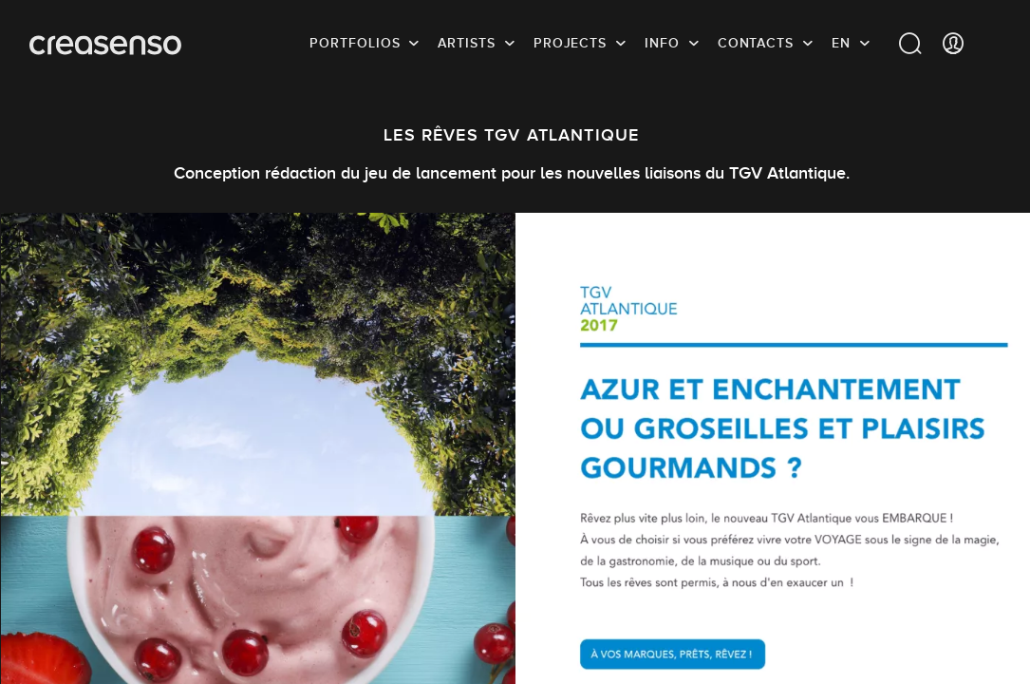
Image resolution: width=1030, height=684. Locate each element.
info (662, 42)
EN (841, 42)
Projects (570, 42)
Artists (466, 42)
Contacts (756, 42)
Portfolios (354, 42)
